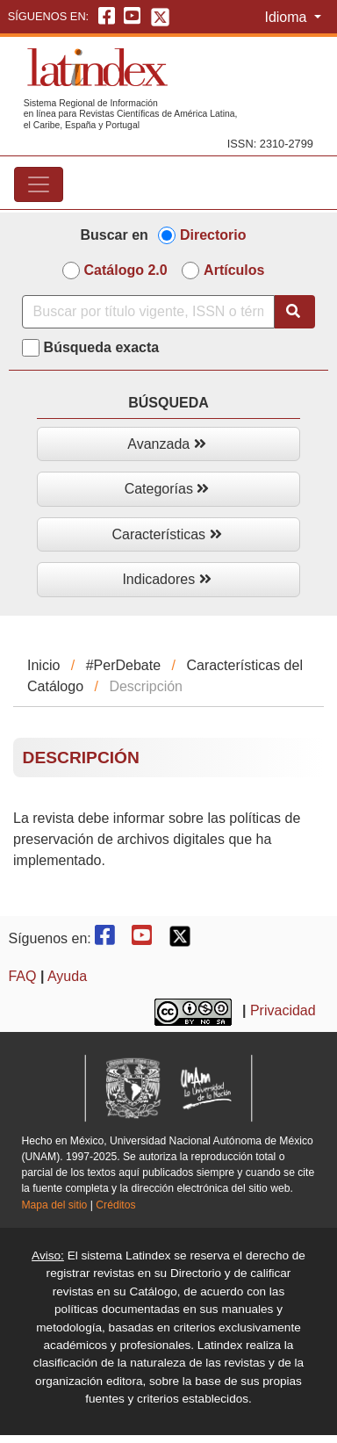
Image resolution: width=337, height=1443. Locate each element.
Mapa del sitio (54, 1205)
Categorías (167, 488)
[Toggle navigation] (38, 184)
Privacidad (283, 1010)
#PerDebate (123, 665)
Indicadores (166, 579)
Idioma (287, 17)
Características (166, 534)
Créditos (115, 1205)
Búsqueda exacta (102, 347)
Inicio (43, 665)
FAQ (22, 976)
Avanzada (166, 444)
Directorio (213, 234)
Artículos (234, 270)
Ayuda (67, 976)
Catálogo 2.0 (126, 270)
